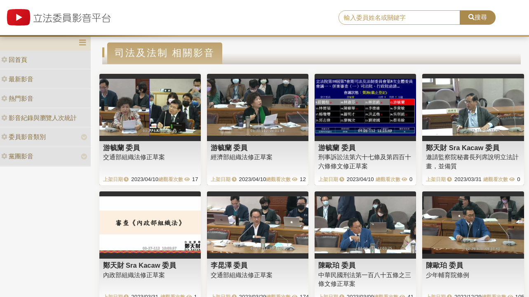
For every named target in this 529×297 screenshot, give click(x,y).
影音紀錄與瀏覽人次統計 (39, 117)
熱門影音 (17, 98)
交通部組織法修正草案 (134, 156)
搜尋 (477, 17)
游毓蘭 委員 (121, 147)
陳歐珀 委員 (336, 265)
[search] (399, 17)
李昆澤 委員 (229, 265)
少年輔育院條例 (447, 274)
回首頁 (14, 59)
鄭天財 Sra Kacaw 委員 (462, 147)
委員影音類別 (23, 136)
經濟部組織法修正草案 (242, 156)
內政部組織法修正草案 (134, 274)
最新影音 (17, 78)
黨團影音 (17, 156)
